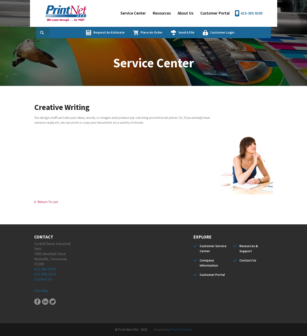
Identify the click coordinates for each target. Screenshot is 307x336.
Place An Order (172, 32)
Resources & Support (248, 248)
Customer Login (243, 32)
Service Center (133, 13)
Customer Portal (215, 13)
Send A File (207, 32)
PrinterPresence (181, 329)
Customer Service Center (213, 248)
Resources (162, 13)
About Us (186, 13)
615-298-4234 (45, 274)
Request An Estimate (129, 32)
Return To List (47, 202)
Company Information (209, 263)
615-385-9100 (251, 13)
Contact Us (43, 279)
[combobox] (69, 32)
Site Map (41, 290)
